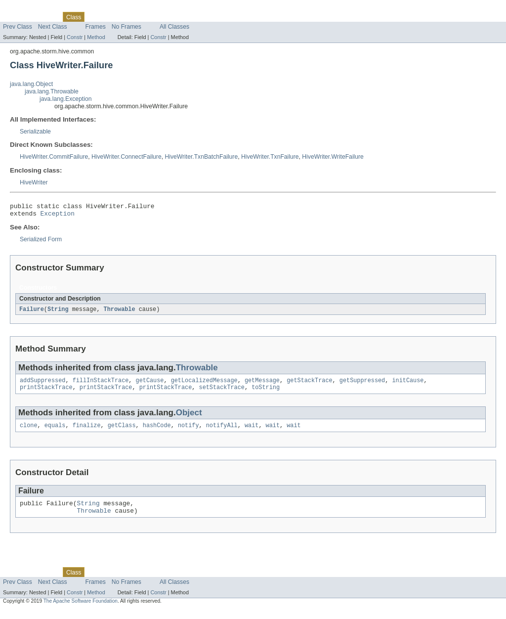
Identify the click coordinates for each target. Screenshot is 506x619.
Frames (95, 26)
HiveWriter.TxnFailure (270, 156)
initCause (407, 385)
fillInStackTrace (101, 385)
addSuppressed (42, 385)
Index (169, 16)
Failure (31, 312)
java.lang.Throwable (52, 91)
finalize (87, 432)
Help (188, 16)
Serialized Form (41, 242)
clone (29, 432)
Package (45, 16)
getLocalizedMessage (204, 385)
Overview (15, 16)
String (58, 312)
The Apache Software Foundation (80, 610)
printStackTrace (46, 393)
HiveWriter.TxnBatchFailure (201, 156)
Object (189, 418)
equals (55, 432)
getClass (122, 432)
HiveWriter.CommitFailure (54, 156)
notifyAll (222, 432)
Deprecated (140, 16)
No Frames (126, 26)
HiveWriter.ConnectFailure (126, 156)
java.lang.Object (31, 84)
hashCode (157, 432)
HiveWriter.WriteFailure (333, 156)
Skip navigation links (27, 8)
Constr (75, 37)
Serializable (35, 131)
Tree (113, 16)
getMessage (262, 385)
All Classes (174, 26)
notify (188, 432)
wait (251, 432)
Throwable (119, 312)
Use (95, 16)
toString (266, 393)
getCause (150, 385)
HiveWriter (34, 182)
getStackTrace (309, 385)
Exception (58, 216)
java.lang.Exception (65, 98)
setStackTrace (221, 393)
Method (96, 37)
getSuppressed (362, 385)
